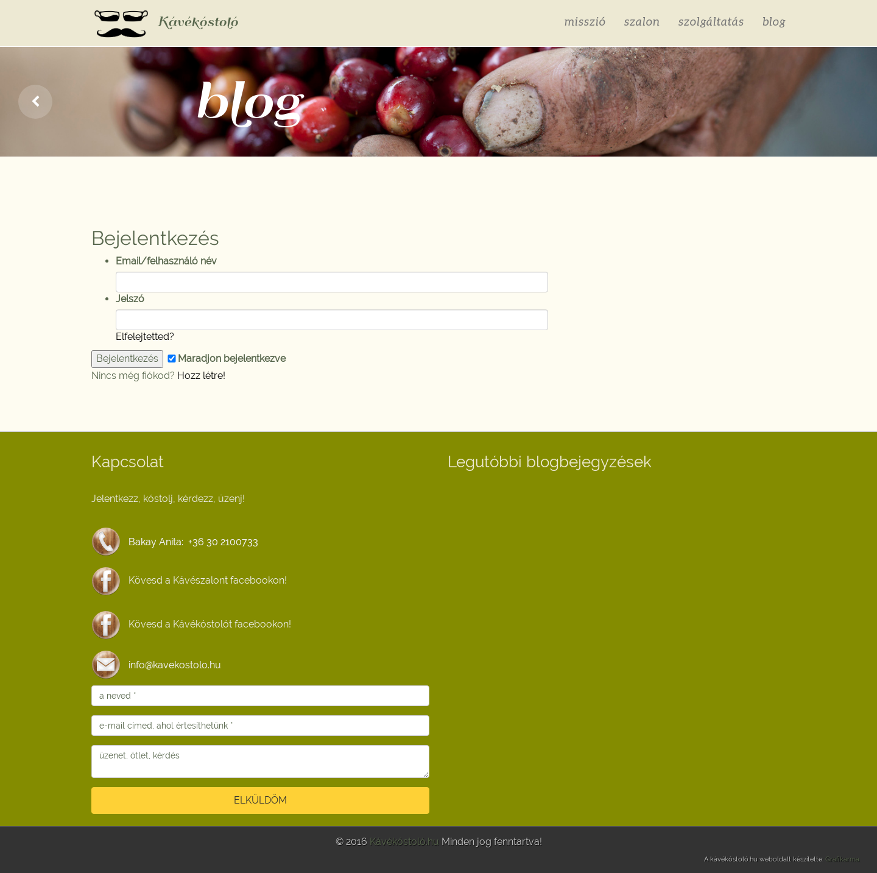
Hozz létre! (201, 375)
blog (774, 21)
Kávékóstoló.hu (404, 841)
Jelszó (130, 299)
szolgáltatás (711, 21)
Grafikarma (842, 859)
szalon (642, 21)
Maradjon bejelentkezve (226, 358)
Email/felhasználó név (166, 261)
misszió (585, 21)
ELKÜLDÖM (260, 800)
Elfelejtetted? (145, 336)
